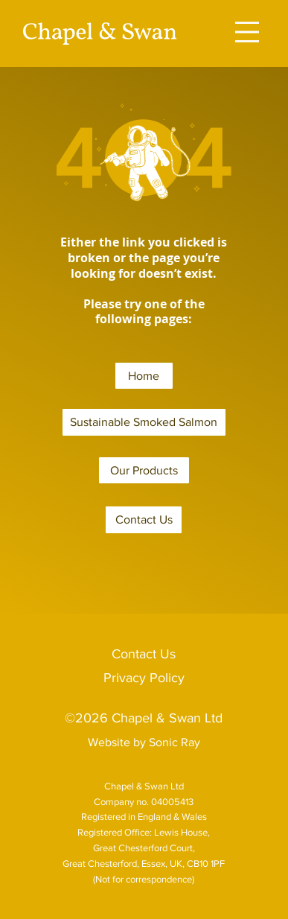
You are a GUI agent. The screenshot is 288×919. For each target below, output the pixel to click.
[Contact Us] (144, 519)
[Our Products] (144, 470)
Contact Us (144, 653)
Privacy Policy (144, 677)
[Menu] (247, 32)
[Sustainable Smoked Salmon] (144, 422)
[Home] (144, 376)
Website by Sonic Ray (144, 742)
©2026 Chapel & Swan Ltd (144, 717)
